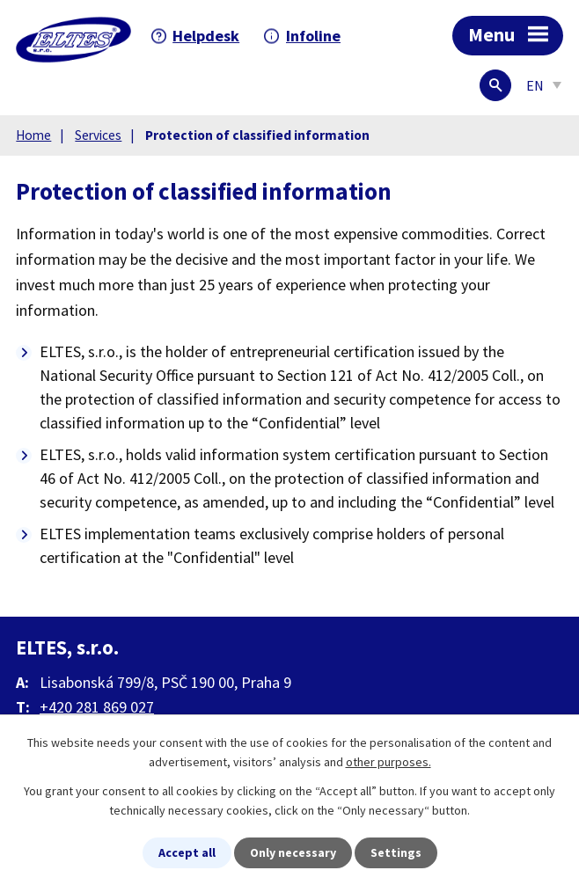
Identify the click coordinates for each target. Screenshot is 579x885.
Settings (395, 852)
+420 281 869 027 (97, 707)
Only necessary (293, 852)
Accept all (187, 852)
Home (33, 135)
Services (98, 135)
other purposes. (388, 762)
